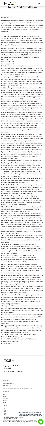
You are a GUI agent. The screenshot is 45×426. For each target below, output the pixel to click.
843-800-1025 (7, 385)
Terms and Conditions (9, 371)
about (5, 396)
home (5, 394)
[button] (39, 3)
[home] (10, 3)
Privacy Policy (20, 371)
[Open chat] (41, 422)
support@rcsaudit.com (9, 383)
